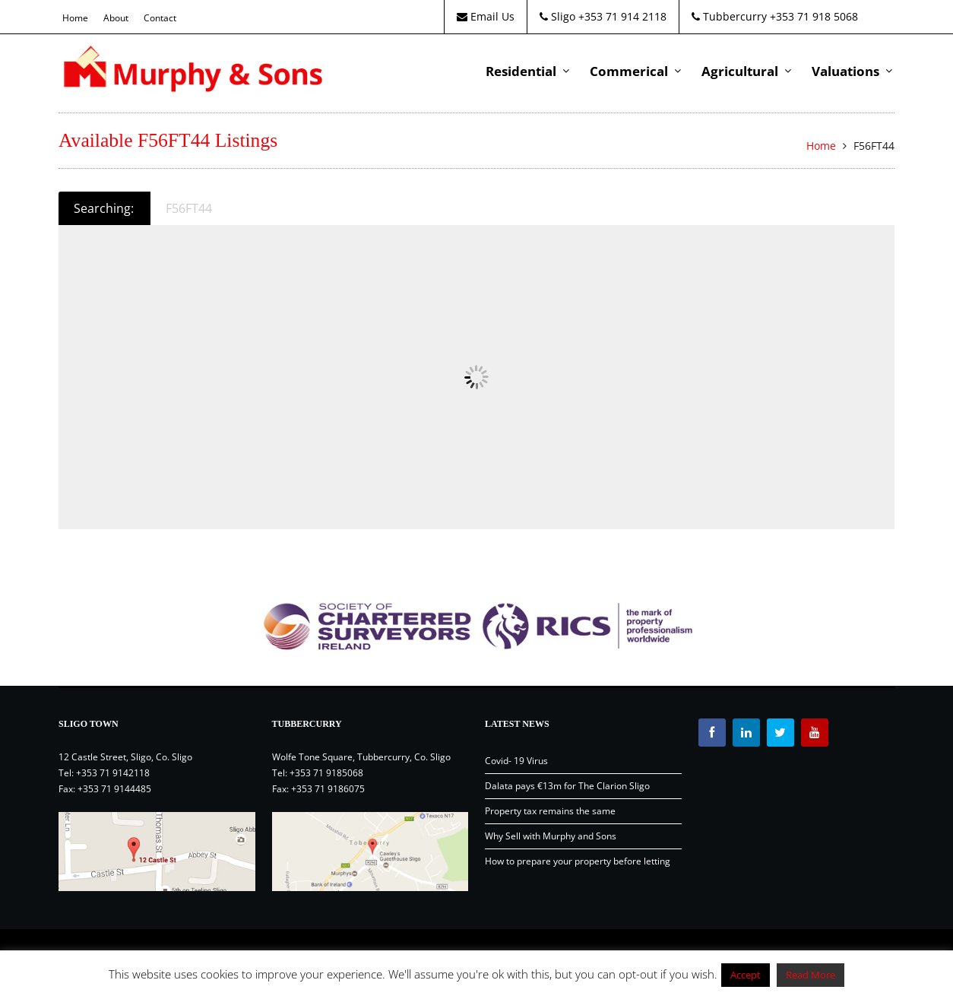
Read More (810, 975)
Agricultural (739, 71)
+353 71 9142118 (113, 772)
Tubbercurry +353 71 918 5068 (775, 16)
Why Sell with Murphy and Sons (550, 835)
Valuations (845, 71)
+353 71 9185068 (326, 772)
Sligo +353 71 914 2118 (603, 16)
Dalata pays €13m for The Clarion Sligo (567, 785)
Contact (160, 17)
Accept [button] (745, 975)
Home (75, 17)
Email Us (485, 16)
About (115, 17)
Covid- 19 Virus (516, 760)
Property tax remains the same (550, 810)
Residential (521, 71)
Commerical (629, 71)
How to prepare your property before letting (577, 861)
